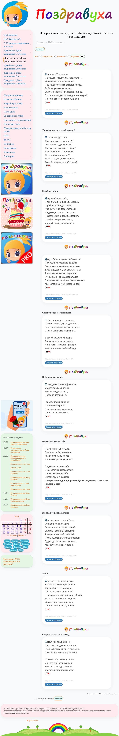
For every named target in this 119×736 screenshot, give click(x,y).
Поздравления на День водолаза (20, 506)
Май (17, 516)
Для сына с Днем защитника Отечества (15, 74)
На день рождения (13, 95)
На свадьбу (9, 111)
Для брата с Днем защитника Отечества (15, 67)
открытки (49, 56)
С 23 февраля (10, 35)
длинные (63, 56)
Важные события (12, 99)
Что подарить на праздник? (11, 562)
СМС (6, 135)
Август (15, 541)
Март (25, 547)
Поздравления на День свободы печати (20, 500)
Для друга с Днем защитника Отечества (15, 82)
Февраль (17, 547)
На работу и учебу (13, 103)
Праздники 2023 (11, 559)
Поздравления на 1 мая (20, 464)
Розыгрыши (10, 148)
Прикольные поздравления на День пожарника (20, 450)
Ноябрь (16, 544)
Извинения (9, 152)
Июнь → (22, 535)
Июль (7, 541)
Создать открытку (54, 113)
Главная (40, 42)
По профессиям (12, 124)
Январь (8, 547)
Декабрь (25, 544)
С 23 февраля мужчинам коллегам (16, 45)
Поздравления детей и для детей (17, 130)
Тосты (7, 139)
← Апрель (12, 535)
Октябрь (7, 544)
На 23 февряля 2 (12, 39)
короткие (77, 56)
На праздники (11, 107)
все (38, 56)
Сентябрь (24, 541)
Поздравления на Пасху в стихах (20, 478)
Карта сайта (32, 720)
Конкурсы (9, 143)
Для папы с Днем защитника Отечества (15, 52)
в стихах (40, 49)
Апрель (13, 550)
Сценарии (9, 156)
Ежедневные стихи (13, 115)
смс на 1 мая (16, 468)
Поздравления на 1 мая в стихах (20, 473)
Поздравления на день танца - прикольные (20, 443)
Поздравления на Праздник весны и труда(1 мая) (18, 458)
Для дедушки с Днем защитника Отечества (15, 60)
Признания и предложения (17, 120)
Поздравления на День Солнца (20, 494)
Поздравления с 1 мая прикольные (20, 484)
